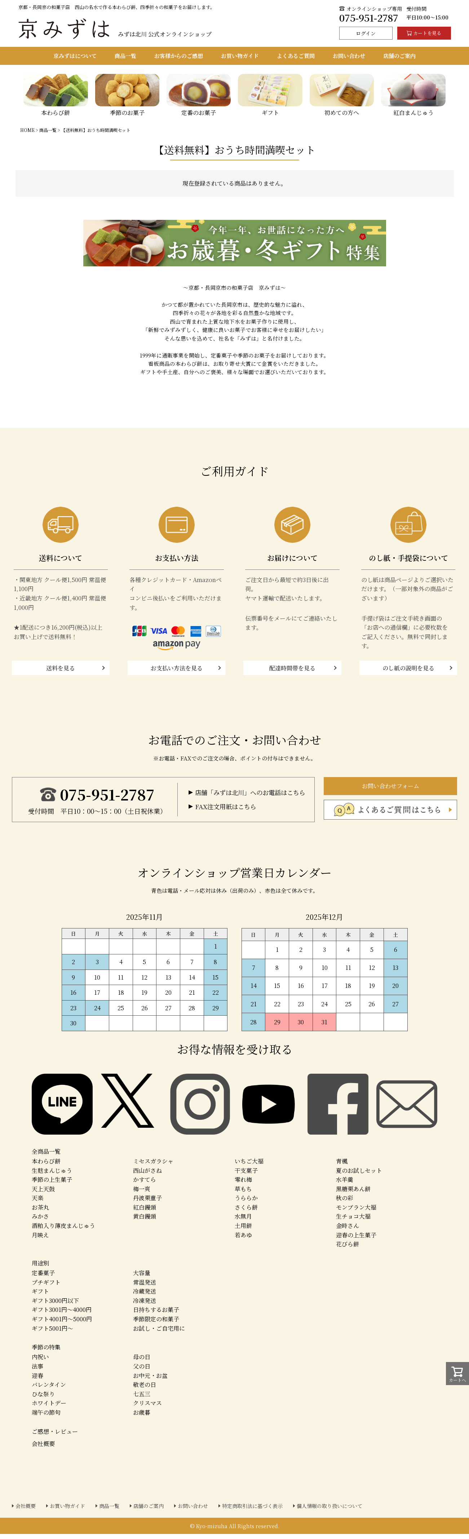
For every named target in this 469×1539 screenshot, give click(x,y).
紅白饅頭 (144, 1212)
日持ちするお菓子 (156, 1314)
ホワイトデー (49, 1408)
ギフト (40, 1296)
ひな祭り (43, 1398)
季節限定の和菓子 (156, 1324)
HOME (27, 130)
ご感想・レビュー (55, 1436)
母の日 (141, 1362)
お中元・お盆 (150, 1380)
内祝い (40, 1362)
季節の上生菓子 (52, 1184)
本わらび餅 (46, 1166)
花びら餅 (347, 1249)
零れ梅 (243, 1184)
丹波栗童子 (147, 1203)
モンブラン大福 (356, 1212)
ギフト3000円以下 (55, 1305)
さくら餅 (246, 1212)
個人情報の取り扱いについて (329, 1510)
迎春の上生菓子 (356, 1240)
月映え (40, 1240)
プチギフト (46, 1287)
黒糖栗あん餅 (353, 1193)
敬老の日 (144, 1389)
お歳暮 (141, 1417)
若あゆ (243, 1240)
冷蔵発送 (144, 1296)
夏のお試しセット (359, 1175)
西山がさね (147, 1175)
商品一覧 (48, 130)
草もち (243, 1193)
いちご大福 (249, 1166)
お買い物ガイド (67, 1510)
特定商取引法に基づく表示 (252, 1510)
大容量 (141, 1278)
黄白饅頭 (144, 1221)
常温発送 (144, 1287)
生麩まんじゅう (52, 1175)
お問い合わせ (193, 1510)
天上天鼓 (43, 1193)
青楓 (342, 1166)
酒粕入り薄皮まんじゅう (63, 1231)
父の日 (141, 1371)
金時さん (347, 1231)
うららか (246, 1203)
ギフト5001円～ (52, 1333)
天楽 (37, 1203)
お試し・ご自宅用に (159, 1333)
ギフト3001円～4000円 (62, 1314)
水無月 (243, 1221)
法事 (37, 1371)
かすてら (144, 1184)
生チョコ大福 (353, 1221)
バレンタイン (49, 1389)
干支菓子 (246, 1175)
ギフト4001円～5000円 (62, 1324)
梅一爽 (141, 1193)
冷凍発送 (144, 1305)
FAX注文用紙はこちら (227, 814)
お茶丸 (40, 1212)
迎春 (37, 1380)
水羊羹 (344, 1184)
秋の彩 (344, 1203)
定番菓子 (43, 1278)
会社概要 (43, 1448)
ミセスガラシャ (153, 1166)
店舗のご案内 (148, 1510)
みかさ (40, 1221)
